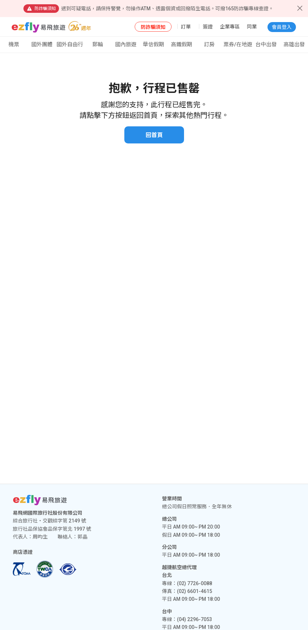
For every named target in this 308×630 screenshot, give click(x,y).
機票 (14, 44)
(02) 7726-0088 (194, 583)
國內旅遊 (125, 44)
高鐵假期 (181, 44)
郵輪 (97, 44)
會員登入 (282, 27)
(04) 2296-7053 (194, 619)
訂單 (186, 27)
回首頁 (154, 135)
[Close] (300, 8)
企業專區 (230, 27)
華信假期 (153, 44)
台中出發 (266, 44)
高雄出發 (294, 44)
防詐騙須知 (153, 27)
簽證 (208, 27)
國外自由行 (69, 44)
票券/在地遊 (237, 44)
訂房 (209, 44)
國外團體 (42, 44)
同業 (252, 27)
